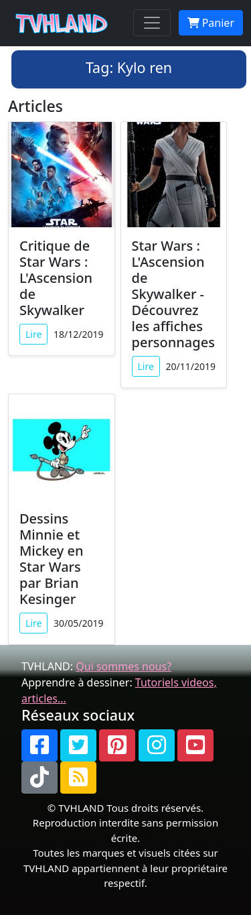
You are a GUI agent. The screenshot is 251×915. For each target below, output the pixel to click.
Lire (33, 334)
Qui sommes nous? (123, 666)
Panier (210, 22)
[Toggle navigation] (152, 22)
